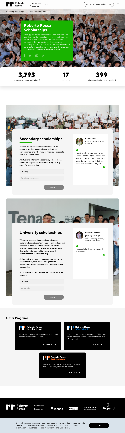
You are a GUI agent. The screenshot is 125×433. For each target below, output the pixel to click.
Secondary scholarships (15, 12)
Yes (99, 425)
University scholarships (38, 12)
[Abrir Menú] (117, 4)
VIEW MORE (49, 344)
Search (53, 187)
